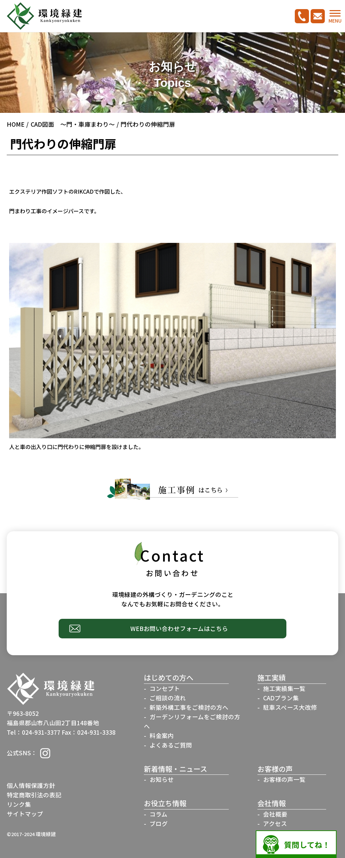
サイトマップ (25, 813)
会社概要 (275, 814)
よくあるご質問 (171, 745)
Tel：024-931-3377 (33, 732)
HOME (16, 124)
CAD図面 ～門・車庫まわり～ (73, 124)
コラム (158, 814)
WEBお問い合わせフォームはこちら (179, 628)
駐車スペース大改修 (290, 707)
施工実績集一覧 (284, 688)
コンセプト (165, 688)
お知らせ (162, 779)
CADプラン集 (281, 698)
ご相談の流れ (168, 698)
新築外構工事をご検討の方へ (189, 707)
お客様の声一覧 (284, 779)
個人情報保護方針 (31, 785)
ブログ (159, 823)
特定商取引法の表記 (34, 795)
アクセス (275, 823)
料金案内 (162, 735)
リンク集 (19, 804)
